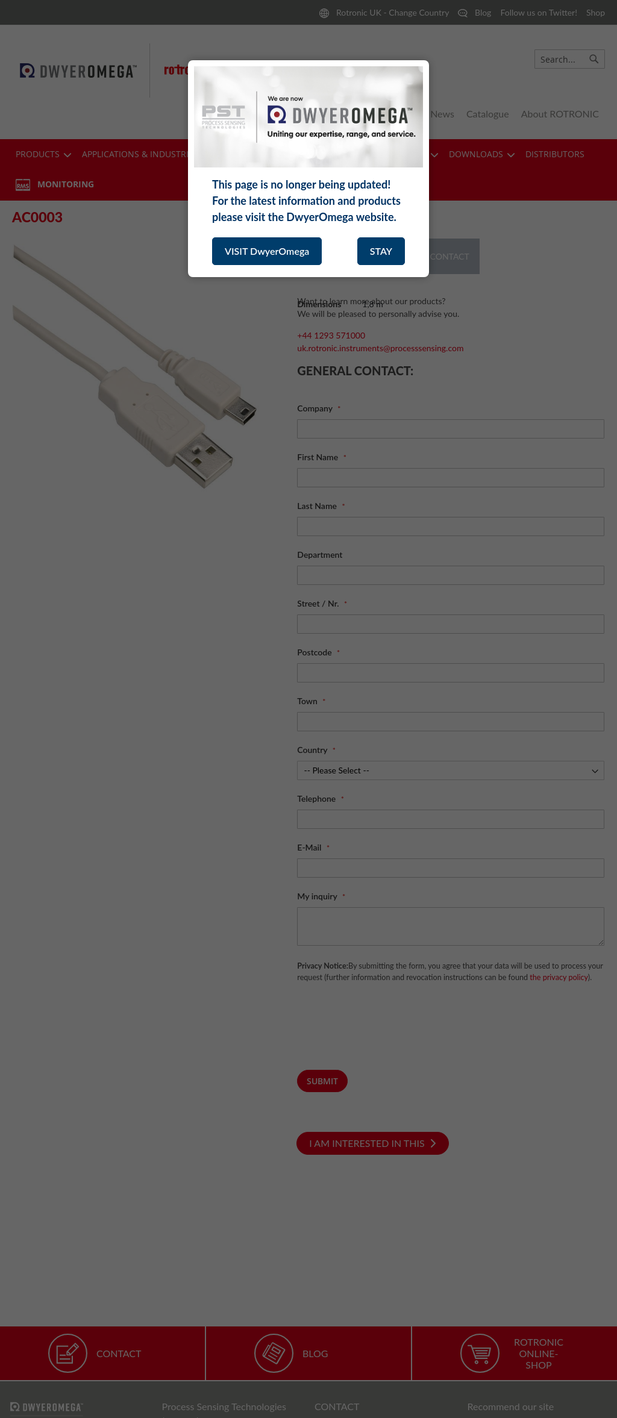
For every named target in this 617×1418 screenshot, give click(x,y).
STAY (381, 251)
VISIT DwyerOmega (267, 251)
